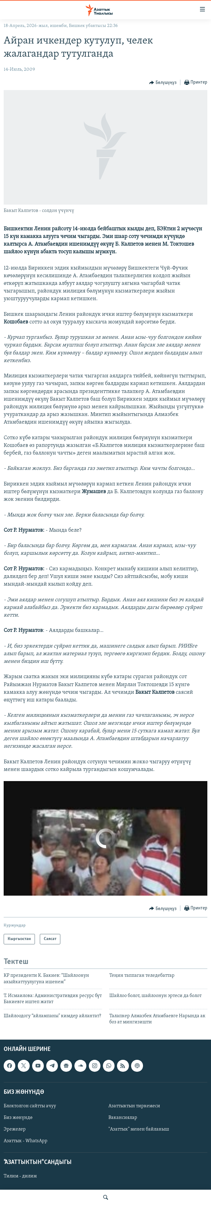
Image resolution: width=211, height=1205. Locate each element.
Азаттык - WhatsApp (25, 1141)
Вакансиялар (122, 1117)
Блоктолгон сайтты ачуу (30, 1105)
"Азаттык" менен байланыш (138, 1129)
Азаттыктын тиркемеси (134, 1105)
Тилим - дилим (20, 1176)
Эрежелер (15, 1129)
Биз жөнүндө (18, 1117)
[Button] (162, 82)
